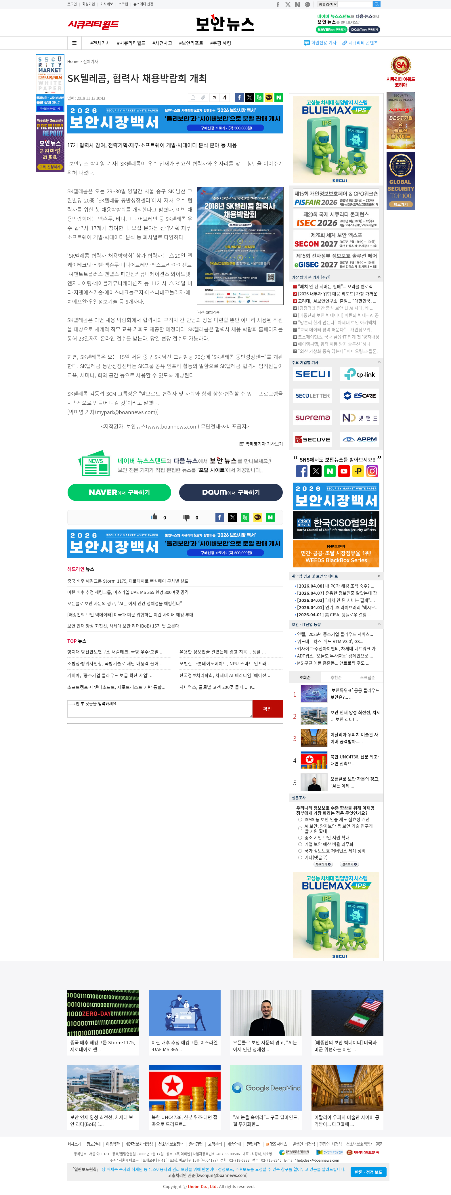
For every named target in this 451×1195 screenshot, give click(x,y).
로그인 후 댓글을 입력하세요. (160, 709)
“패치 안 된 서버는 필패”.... (336, 600)
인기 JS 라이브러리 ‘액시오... (338, 607)
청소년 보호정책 (170, 1144)
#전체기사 (100, 42)
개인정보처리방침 (139, 1144)
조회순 (305, 677)
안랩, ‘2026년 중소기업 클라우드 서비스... (335, 634)
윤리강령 (195, 1144)
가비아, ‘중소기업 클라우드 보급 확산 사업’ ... (110, 675)
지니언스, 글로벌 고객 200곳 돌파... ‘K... (218, 687)
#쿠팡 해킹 (220, 42)
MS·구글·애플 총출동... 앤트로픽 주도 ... (333, 663)
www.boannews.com (173, 426)
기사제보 (106, 4)
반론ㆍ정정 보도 (368, 1172)
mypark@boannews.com (126, 412)
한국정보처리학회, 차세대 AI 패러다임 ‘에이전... (224, 675)
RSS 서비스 (278, 1144)
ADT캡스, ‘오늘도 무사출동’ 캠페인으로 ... (335, 656)
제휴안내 (234, 1144)
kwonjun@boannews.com (221, 1175)
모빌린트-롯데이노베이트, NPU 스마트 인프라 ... (225, 663)
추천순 (336, 677)
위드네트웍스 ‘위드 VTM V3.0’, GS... (330, 641)
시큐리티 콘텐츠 (363, 42)
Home (73, 61)
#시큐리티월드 (131, 42)
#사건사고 (162, 42)
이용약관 (113, 1144)
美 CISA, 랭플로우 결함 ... (334, 614)
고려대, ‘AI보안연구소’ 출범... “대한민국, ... (337, 301)
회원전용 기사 (324, 42)
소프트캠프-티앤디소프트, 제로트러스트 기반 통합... (116, 687)
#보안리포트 (191, 42)
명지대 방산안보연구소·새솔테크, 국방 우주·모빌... (115, 652)
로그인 (72, 4)
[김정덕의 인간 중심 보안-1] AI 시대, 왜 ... (335, 308)
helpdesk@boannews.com (318, 1160)
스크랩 (123, 4)
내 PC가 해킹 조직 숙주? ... (335, 586)
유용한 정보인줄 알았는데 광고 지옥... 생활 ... (222, 652)
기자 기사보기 (261, 444)
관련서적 (253, 1144)
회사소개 (74, 1144)
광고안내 (93, 1144)
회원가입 (88, 4)
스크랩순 (367, 677)
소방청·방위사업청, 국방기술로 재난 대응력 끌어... (115, 663)
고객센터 (215, 1144)
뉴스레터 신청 (143, 4)
